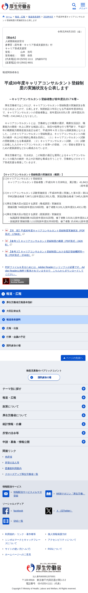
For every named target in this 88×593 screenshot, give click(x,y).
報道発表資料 (13, 319)
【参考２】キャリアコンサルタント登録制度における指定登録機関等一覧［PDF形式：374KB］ (44, 253)
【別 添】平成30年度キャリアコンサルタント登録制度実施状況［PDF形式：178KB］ (45, 232)
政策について (44, 406)
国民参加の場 (13, 345)
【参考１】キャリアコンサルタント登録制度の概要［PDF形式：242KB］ (44, 242)
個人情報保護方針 (57, 534)
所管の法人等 (12, 462)
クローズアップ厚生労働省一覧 (21, 474)
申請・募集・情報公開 (44, 442)
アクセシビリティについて (62, 539)
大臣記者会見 (13, 311)
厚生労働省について (44, 415)
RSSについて (55, 549)
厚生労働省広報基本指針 (19, 302)
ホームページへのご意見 (18, 554)
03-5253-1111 (45, 583)
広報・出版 (12, 328)
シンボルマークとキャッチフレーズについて (22, 541)
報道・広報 (44, 397)
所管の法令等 (44, 433)
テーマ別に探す (44, 388)
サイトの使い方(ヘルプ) (17, 549)
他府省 (8, 456)
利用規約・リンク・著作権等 (20, 534)
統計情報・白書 (44, 424)
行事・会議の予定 (15, 337)
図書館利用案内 (13, 468)
